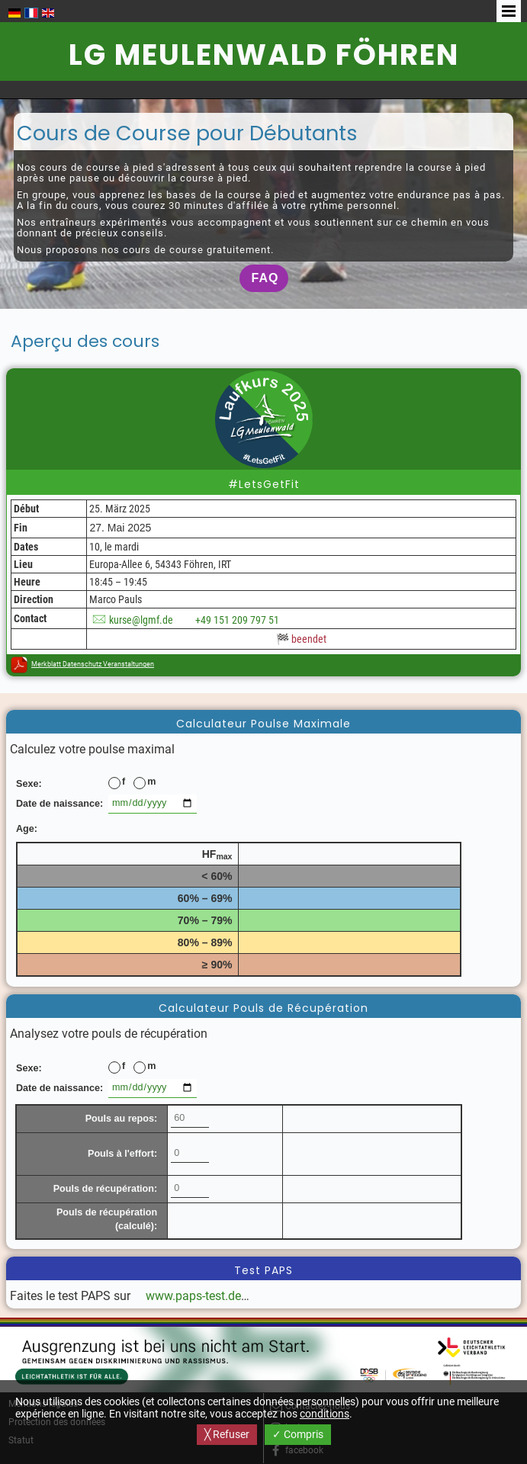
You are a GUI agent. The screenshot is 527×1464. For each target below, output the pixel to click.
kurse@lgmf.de (141, 620)
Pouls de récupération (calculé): (106, 1219)
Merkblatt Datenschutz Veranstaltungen (92, 664)
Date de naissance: (59, 803)
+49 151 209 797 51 (237, 620)
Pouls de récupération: (105, 1188)
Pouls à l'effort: (122, 1153)
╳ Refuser (226, 1434)
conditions (324, 1414)
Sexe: (29, 784)
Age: (26, 829)
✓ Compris (297, 1434)
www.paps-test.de (193, 1296)
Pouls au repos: (121, 1118)
